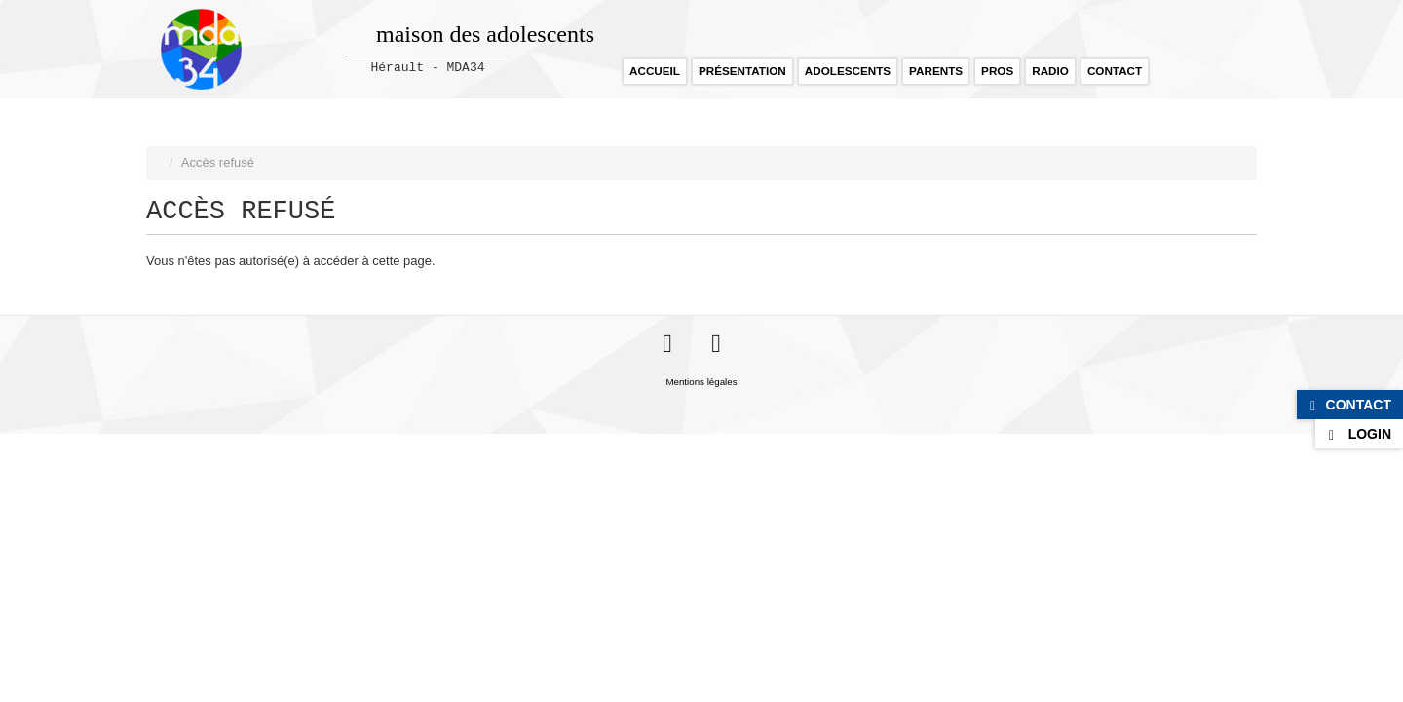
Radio (1050, 70)
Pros (997, 70)
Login (1369, 434)
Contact (1114, 70)
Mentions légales (701, 381)
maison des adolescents (485, 34)
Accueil (654, 70)
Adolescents (848, 70)
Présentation (742, 70)
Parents (936, 70)
